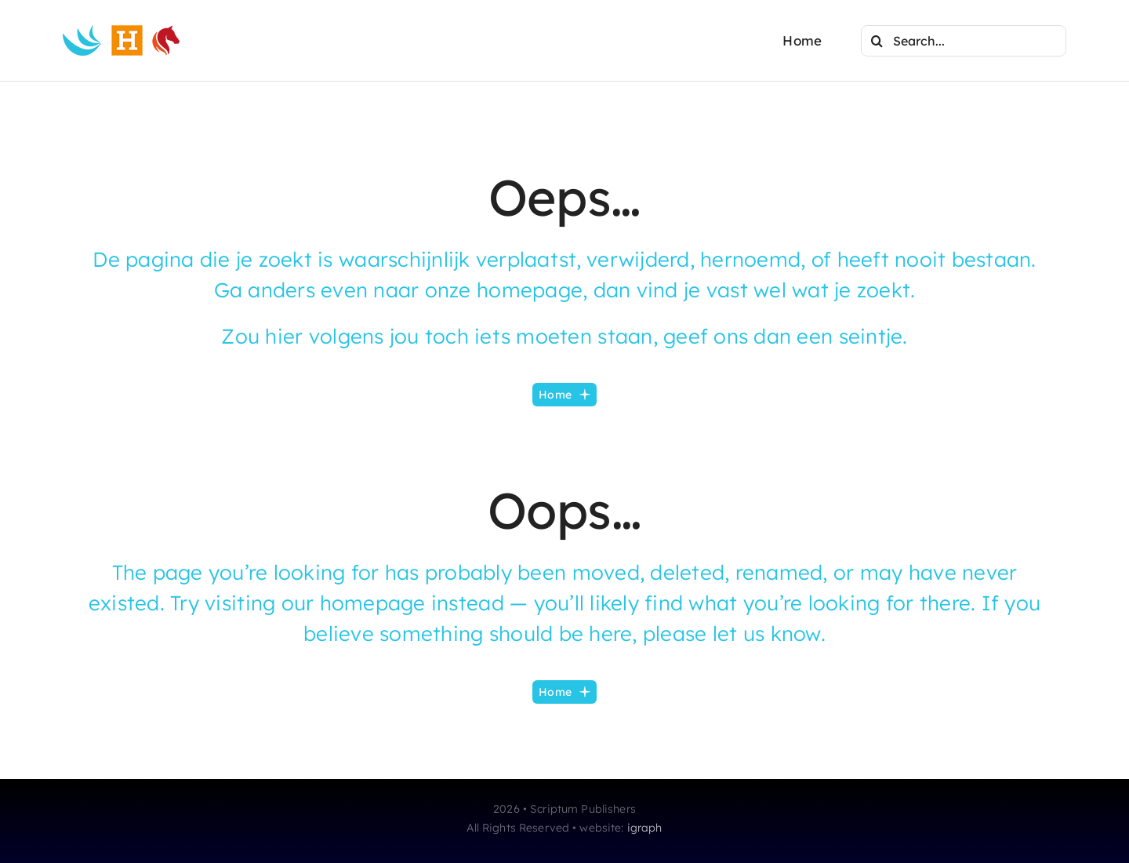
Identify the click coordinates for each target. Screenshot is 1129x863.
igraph (645, 828)
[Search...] (963, 40)
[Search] (876, 40)
